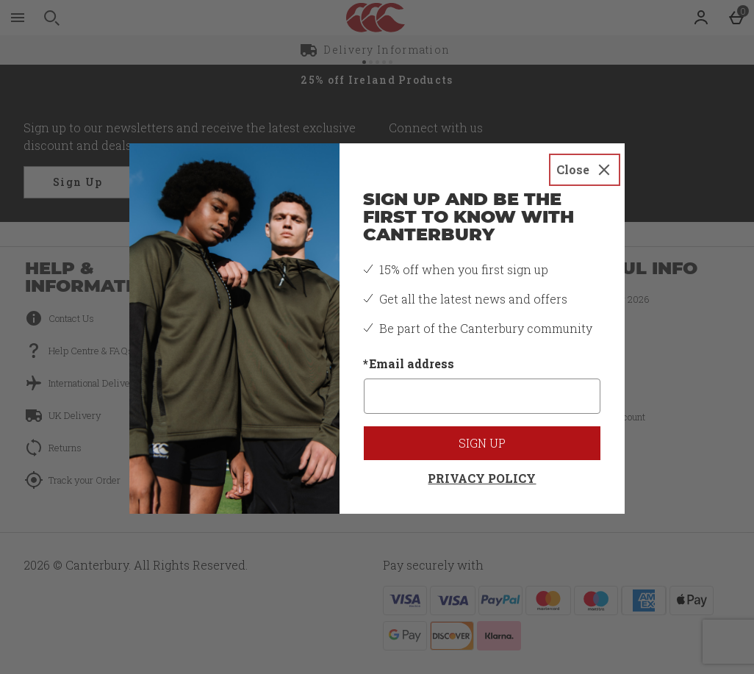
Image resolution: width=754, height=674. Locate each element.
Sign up (482, 443)
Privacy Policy (482, 478)
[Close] (584, 170)
